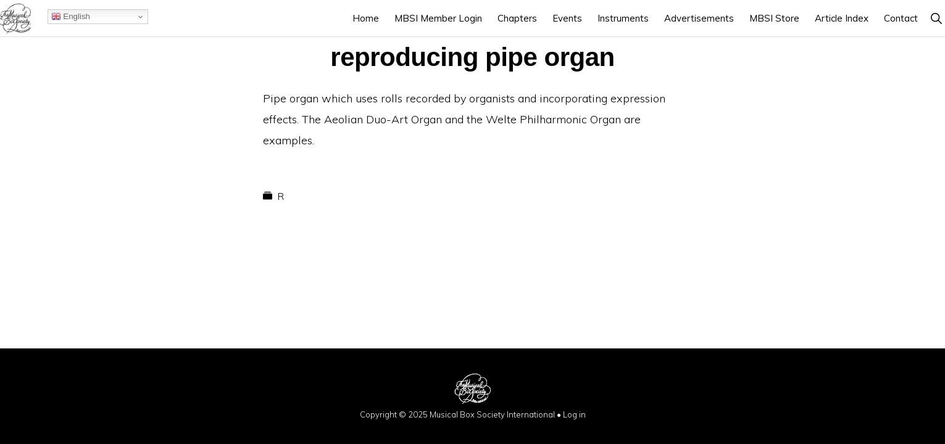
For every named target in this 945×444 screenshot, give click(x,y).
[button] (936, 18)
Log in (574, 414)
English (70, 17)
